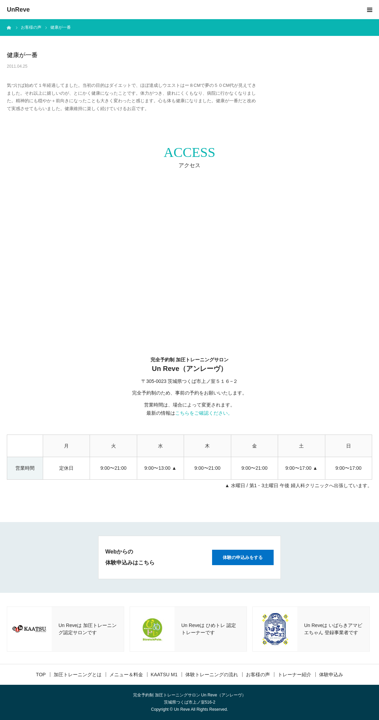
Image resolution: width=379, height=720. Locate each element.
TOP (41, 674)
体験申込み (331, 674)
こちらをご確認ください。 (204, 413)
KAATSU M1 (164, 674)
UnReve (18, 9)
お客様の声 (258, 674)
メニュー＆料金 (126, 674)
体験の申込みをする (243, 557)
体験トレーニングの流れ (211, 674)
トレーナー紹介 (294, 674)
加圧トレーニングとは (78, 674)
